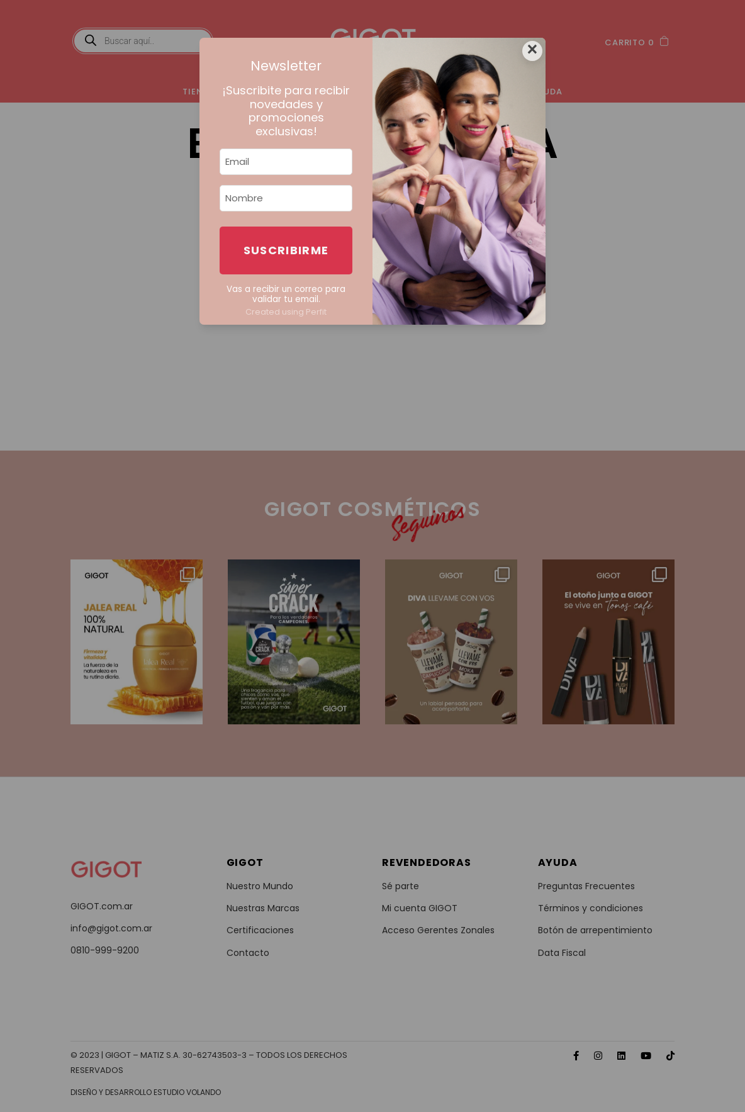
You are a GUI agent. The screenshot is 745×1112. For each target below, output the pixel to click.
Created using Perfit (286, 311)
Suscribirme (286, 250)
